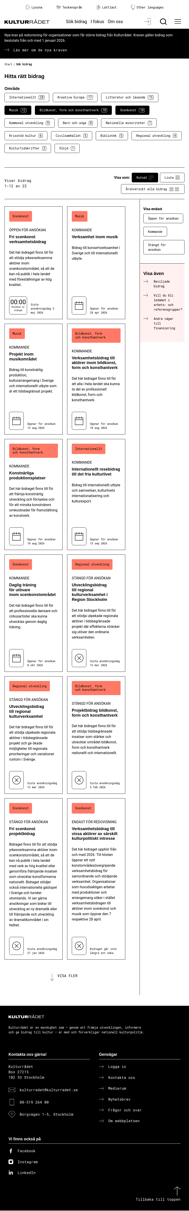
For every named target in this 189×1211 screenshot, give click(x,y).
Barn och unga (78, 123)
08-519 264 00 (34, 1102)
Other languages (147, 7)
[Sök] (164, 21)
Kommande (155, 231)
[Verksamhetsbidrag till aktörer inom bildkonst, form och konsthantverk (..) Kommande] (96, 379)
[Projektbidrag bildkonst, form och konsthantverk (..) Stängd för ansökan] (96, 735)
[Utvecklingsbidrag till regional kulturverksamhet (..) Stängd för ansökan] (33, 735)
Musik (18, 110)
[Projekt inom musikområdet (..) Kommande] (33, 379)
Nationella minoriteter (129, 123)
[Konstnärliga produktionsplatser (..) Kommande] (33, 494)
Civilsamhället (71, 135)
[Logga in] (147, 21)
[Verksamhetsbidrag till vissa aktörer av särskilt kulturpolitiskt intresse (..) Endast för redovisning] (96, 879)
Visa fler (67, 975)
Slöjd (67, 148)
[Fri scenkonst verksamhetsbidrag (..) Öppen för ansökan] (33, 262)
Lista (172, 177)
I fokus (97, 21)
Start (8, 64)
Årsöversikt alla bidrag (153, 189)
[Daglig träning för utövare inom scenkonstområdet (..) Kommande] (33, 613)
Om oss (115, 21)
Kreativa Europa (75, 97)
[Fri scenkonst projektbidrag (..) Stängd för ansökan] (33, 879)
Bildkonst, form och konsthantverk (73, 110)
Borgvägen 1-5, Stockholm (46, 1114)
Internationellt (27, 97)
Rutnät (144, 177)
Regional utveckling (156, 135)
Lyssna (34, 7)
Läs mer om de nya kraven (40, 50)
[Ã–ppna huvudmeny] (178, 21)
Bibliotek (111, 135)
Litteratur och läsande (130, 97)
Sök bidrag (76, 21)
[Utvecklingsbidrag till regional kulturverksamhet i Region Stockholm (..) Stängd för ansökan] (96, 613)
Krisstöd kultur (26, 135)
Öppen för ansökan (163, 218)
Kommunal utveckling (29, 123)
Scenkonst (132, 110)
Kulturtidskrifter (27, 148)
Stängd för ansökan (157, 247)
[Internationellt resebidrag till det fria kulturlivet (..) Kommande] (96, 494)
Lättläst (106, 7)
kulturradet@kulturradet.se (49, 1090)
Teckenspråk (69, 7)
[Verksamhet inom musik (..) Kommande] (96, 262)
